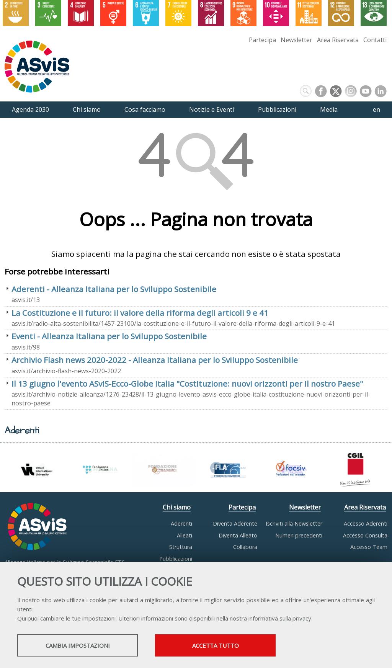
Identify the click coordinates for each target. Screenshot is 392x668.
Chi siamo (177, 507)
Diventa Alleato (238, 535)
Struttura (180, 546)
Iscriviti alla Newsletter (294, 523)
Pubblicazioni (175, 558)
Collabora (245, 546)
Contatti (375, 40)
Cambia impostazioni (78, 645)
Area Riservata (338, 40)
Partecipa (262, 40)
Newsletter (296, 40)
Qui (21, 618)
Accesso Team (368, 546)
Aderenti (181, 523)
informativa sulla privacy (279, 618)
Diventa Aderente (235, 523)
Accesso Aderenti (365, 523)
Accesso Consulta (365, 535)
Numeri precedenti (298, 535)
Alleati (184, 535)
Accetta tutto (215, 645)
